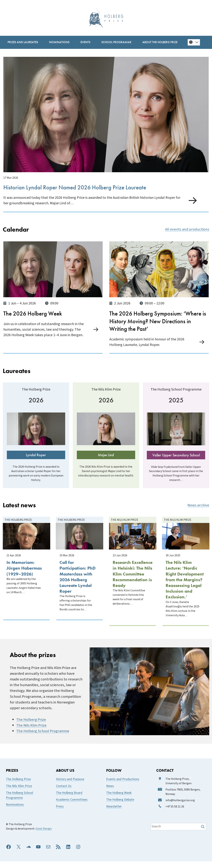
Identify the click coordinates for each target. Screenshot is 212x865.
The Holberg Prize (31, 723)
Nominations (15, 808)
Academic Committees (72, 803)
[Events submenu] (85, 42)
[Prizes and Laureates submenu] (23, 42)
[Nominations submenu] (59, 42)
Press (60, 810)
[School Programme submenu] (116, 42)
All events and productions (187, 228)
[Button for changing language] (194, 42)
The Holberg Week (119, 796)
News (110, 789)
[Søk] (203, 830)
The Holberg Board (69, 796)
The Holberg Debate (120, 803)
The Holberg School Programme (42, 734)
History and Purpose (70, 782)
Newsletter (114, 810)
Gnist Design (44, 832)
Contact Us (63, 789)
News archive (198, 512)
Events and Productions (122, 782)
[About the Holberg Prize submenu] (160, 42)
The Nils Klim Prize (31, 729)
